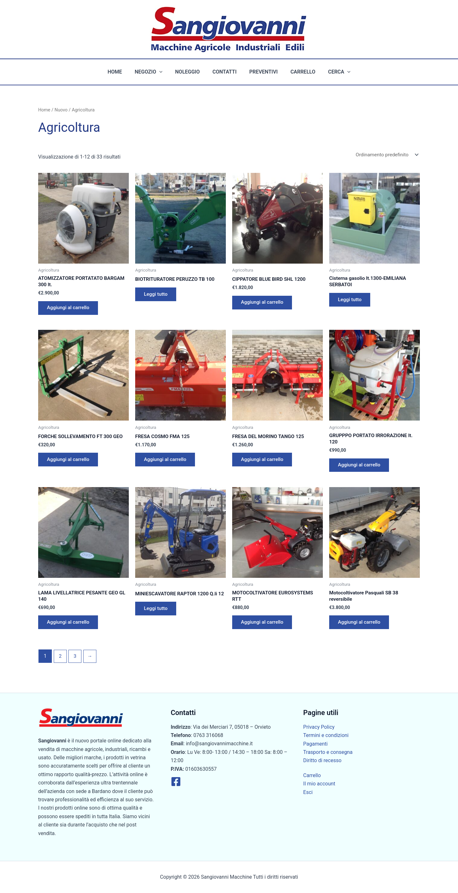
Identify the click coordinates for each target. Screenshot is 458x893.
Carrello (297, 72)
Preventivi (261, 72)
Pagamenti (315, 744)
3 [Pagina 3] (75, 662)
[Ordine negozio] (385, 154)
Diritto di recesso (322, 761)
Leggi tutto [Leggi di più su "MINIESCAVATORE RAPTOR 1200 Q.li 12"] (157, 620)
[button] (164, 72)
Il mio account (319, 784)
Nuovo (61, 110)
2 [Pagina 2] (60, 662)
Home (122, 72)
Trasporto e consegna (327, 752)
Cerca (331, 72)
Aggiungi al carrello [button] (70, 310)
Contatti (224, 72)
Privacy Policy (319, 727)
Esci (308, 792)
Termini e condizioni (326, 736)
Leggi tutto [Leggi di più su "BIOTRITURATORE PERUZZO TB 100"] (157, 296)
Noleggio (190, 72)
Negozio (154, 72)
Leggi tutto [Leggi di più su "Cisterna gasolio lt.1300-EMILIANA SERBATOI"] (351, 301)
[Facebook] (176, 782)
